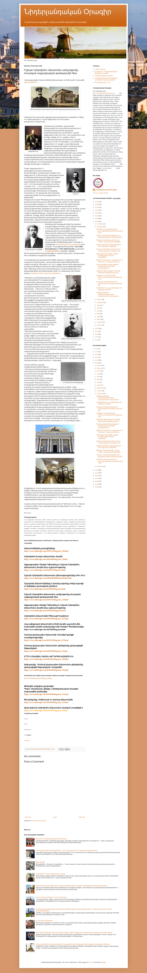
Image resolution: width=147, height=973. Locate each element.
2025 (96, 204)
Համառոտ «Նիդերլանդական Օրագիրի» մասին (106, 72)
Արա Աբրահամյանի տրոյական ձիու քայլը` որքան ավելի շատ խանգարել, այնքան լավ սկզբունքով (74, 932)
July (98, 308)
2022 (96, 213)
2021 (96, 216)
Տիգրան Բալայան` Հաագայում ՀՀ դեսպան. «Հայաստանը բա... (109, 261)
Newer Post (28, 817)
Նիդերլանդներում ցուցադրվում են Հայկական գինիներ (108, 245)
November (100, 227)
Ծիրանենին (40, 862)
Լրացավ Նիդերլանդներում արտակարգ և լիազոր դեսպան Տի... (109, 283)
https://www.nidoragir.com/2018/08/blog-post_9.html (45, 559)
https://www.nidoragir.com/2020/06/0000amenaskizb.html (48, 578)
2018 (96, 328)
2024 (96, 207)
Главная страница (100, 69)
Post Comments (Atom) (39, 820)
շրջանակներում (30, 82)
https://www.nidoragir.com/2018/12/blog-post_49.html (46, 551)
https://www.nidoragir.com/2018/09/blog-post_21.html (46, 694)
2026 (96, 202)
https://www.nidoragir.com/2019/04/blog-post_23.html (46, 702)
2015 (96, 337)
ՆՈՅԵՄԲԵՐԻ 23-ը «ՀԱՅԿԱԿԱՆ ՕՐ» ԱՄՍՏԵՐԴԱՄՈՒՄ (109, 289)
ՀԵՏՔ (26, 719)
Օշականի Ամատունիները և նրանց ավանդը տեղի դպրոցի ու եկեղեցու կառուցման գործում (72, 885)
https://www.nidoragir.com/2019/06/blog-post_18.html (46, 670)
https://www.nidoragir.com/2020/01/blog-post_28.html (46, 659)
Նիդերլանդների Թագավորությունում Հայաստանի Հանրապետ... (108, 294)
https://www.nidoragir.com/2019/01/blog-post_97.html (46, 640)
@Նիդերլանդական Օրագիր (106, 190)
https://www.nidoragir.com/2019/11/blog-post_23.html (46, 600)
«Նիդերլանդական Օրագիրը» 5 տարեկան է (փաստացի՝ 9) (106, 79)
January (99, 325)
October (99, 299)
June (98, 311)
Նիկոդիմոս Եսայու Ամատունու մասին (50, 874)
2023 (96, 210)
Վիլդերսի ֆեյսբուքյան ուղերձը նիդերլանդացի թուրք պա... (108, 271)
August (99, 305)
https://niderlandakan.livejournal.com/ (104, 93)
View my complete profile (100, 193)
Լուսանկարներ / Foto (102, 82)
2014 (96, 340)
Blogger (103, 962)
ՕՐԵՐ (26, 724)
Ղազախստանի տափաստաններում (45, 273)
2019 (96, 221)
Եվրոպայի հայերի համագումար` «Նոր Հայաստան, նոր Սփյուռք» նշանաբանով (66, 850)
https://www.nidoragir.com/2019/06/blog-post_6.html (45, 651)
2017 (96, 331)
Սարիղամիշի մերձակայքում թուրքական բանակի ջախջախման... (107, 266)
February (99, 322)
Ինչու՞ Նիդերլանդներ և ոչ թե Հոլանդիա (51, 897)
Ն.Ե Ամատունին (51, 251)
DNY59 (91, 962)
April (98, 316)
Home (55, 817)
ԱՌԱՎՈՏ (27, 740)
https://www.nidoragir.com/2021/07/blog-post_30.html (38, 678)
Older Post (82, 817)
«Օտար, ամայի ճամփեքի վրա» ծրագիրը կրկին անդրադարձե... (109, 236)
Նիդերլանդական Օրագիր (67, 12)
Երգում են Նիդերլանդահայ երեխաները (51, 839)
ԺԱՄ (25, 735)
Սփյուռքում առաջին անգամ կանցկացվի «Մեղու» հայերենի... (107, 255)
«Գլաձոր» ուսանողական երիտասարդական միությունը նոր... (109, 277)
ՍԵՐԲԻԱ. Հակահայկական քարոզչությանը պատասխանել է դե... (109, 231)
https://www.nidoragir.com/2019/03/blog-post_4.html (45, 710)
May (98, 314)
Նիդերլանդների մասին (104, 76)
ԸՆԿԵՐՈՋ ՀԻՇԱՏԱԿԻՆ (44, 921)
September (100, 302)
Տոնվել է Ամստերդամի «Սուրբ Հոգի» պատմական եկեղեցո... (109, 241)
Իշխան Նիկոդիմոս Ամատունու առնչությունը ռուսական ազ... (108, 250)
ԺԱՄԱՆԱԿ (27, 729)
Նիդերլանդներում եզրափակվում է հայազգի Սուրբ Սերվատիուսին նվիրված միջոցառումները (72, 944)
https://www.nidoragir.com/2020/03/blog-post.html (44, 570)
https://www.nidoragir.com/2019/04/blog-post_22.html (46, 619)
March (99, 319)
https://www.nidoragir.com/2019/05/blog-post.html (44, 589)
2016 (96, 334)
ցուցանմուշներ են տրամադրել (68, 244)
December (100, 224)
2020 (96, 218)
